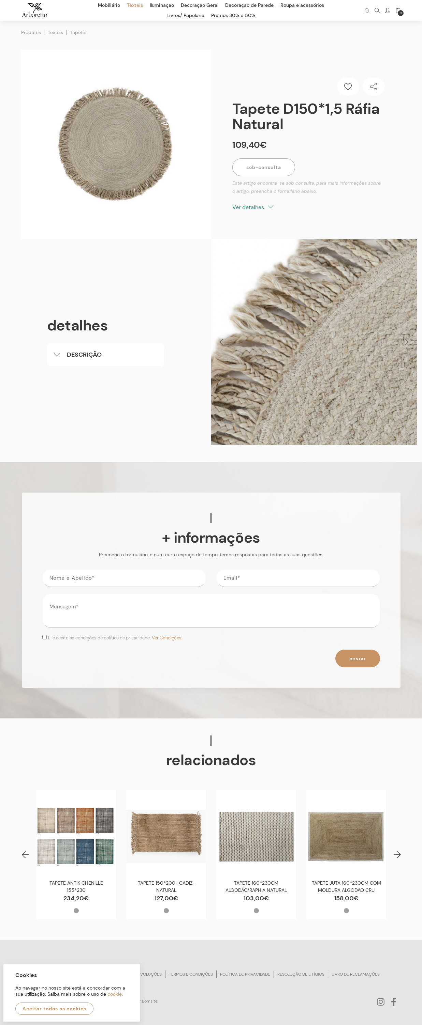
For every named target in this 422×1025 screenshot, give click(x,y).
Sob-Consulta (263, 167)
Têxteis (55, 32)
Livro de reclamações (356, 974)
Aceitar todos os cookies (54, 1009)
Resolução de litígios (300, 974)
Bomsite (150, 1001)
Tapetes (79, 32)
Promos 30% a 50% (233, 15)
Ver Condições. (167, 638)
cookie (114, 994)
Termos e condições (191, 974)
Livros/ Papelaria (185, 15)
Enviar (357, 658)
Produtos (31, 32)
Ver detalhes (252, 207)
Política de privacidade (245, 974)
